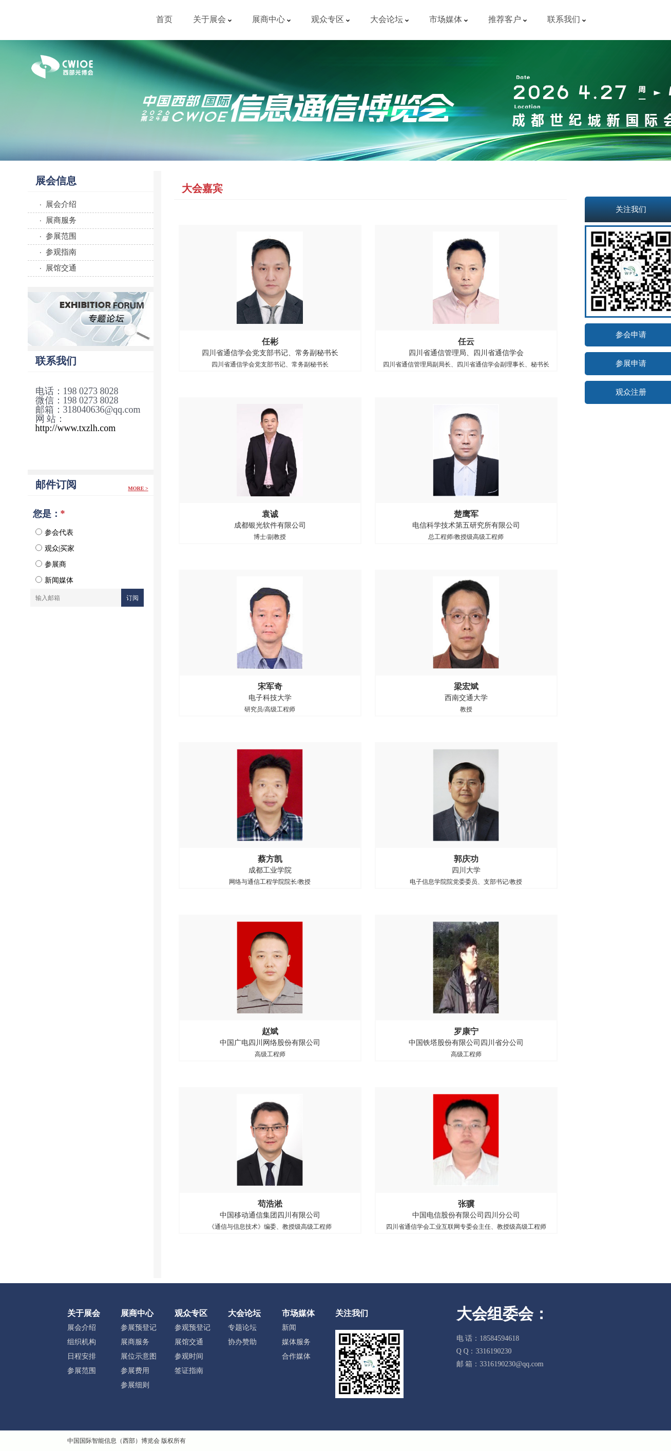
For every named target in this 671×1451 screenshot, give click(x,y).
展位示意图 (139, 1356)
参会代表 (54, 532)
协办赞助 (242, 1342)
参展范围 (81, 1371)
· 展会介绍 (56, 204)
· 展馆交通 (56, 267)
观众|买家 (55, 548)
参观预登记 (192, 1327)
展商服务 (135, 1342)
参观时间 (189, 1356)
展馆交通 (189, 1342)
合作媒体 (296, 1356)
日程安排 (81, 1356)
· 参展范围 (56, 235)
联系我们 (566, 19)
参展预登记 (139, 1327)
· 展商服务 (56, 220)
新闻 (289, 1327)
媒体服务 (296, 1342)
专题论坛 (242, 1327)
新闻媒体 (54, 580)
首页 (164, 19)
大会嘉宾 (202, 188)
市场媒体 (448, 19)
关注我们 (351, 1313)
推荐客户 (507, 19)
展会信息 (55, 180)
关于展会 (212, 19)
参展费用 (135, 1371)
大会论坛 (389, 19)
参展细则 (135, 1385)
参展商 (50, 564)
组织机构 (81, 1342)
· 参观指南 (56, 251)
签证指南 (189, 1371)
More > (138, 488)
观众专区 (330, 19)
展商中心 (271, 19)
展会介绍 (81, 1327)
